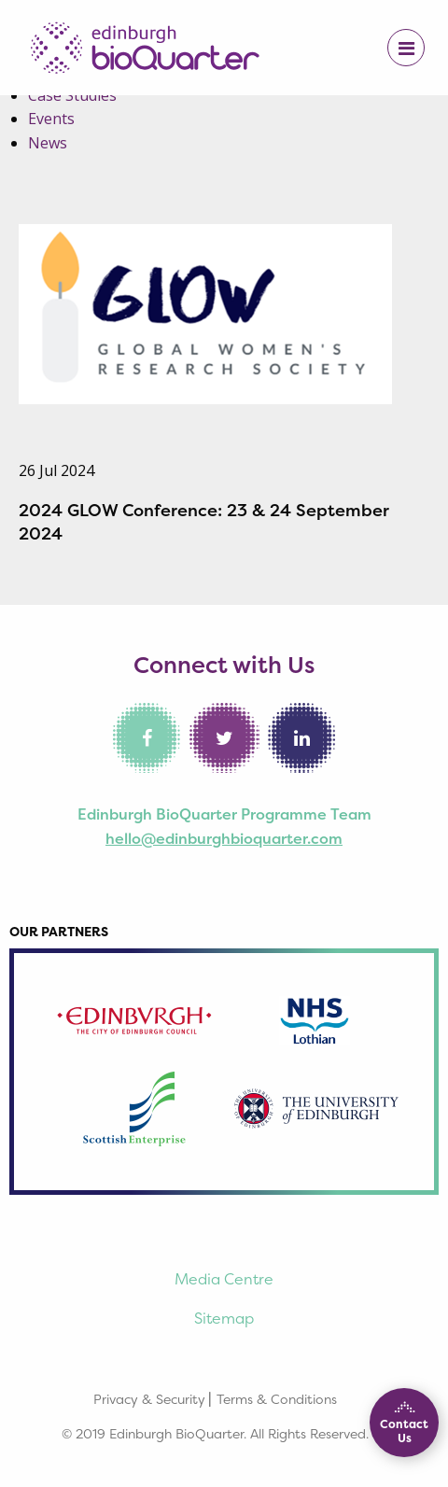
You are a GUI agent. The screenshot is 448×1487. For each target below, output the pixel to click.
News (47, 143)
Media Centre (224, 1279)
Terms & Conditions (277, 1399)
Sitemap (224, 1318)
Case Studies (72, 95)
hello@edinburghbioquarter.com (224, 838)
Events (51, 118)
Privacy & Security (149, 1399)
